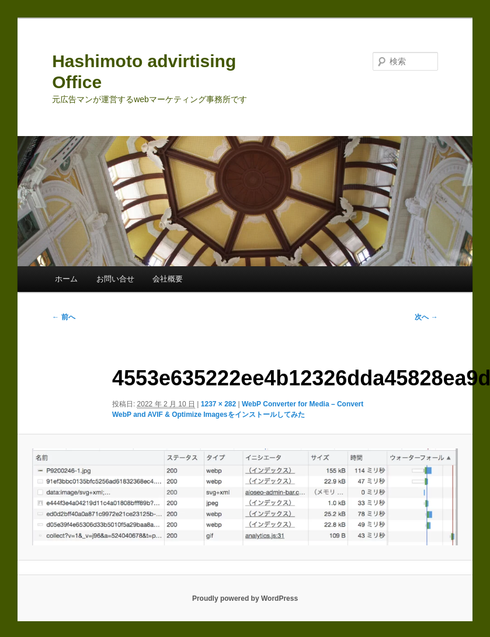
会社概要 (167, 278)
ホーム (66, 278)
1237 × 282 (218, 404)
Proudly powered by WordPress (245, 598)
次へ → (426, 317)
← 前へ (63, 317)
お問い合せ (115, 278)
